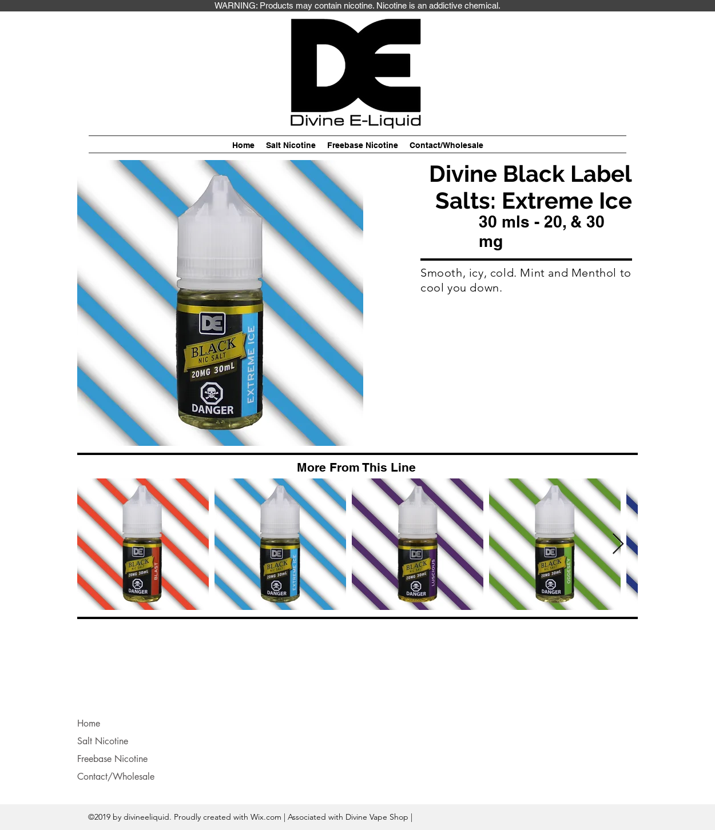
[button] (290, 145)
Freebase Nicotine (112, 759)
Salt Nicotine (102, 741)
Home (88, 723)
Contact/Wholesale (115, 777)
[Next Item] (618, 544)
